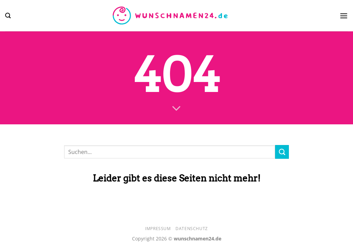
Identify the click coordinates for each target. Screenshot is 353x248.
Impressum (158, 228)
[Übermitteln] (282, 151)
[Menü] (344, 15)
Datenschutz (191, 228)
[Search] (8, 15)
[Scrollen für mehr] (176, 109)
